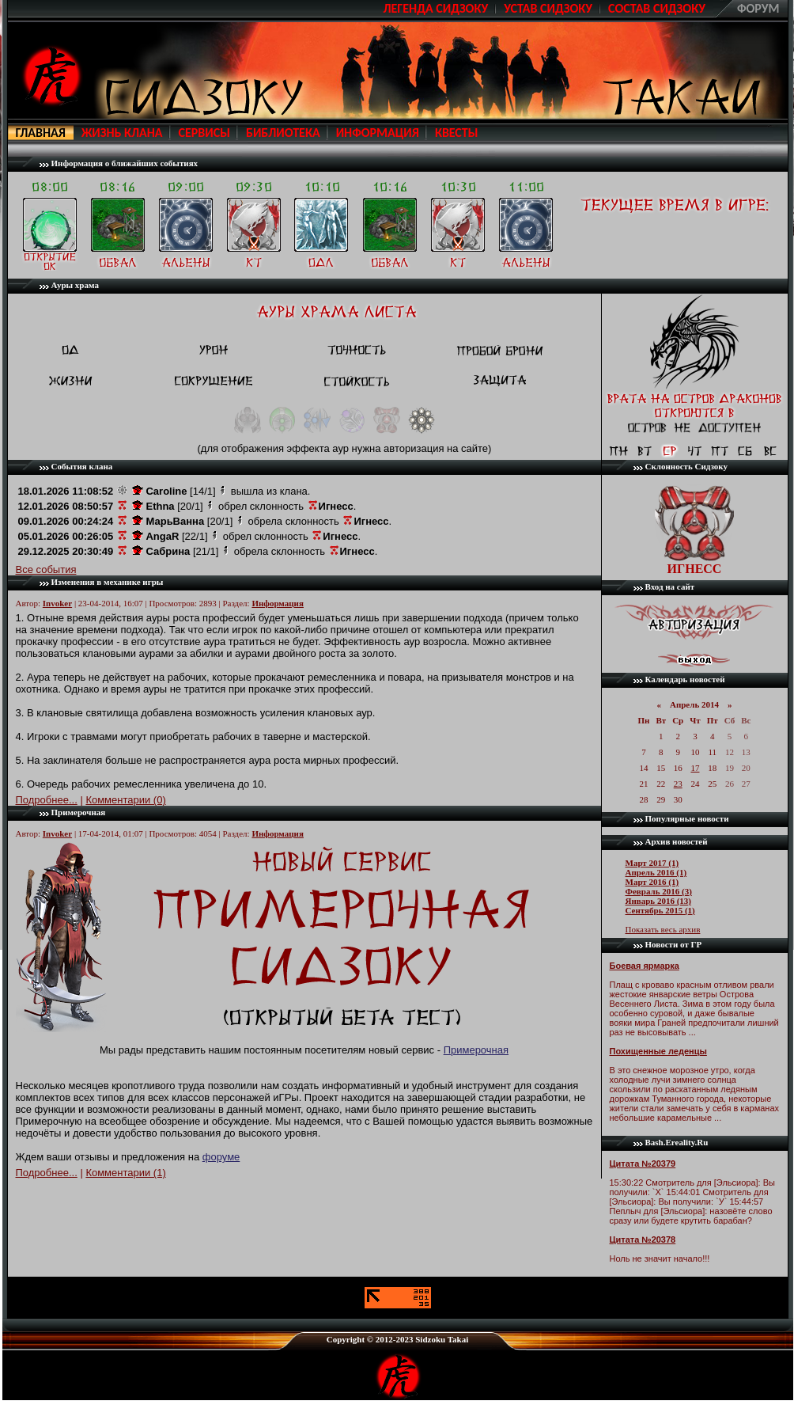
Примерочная (78, 812)
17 (694, 768)
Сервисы (204, 132)
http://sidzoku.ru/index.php (51, 76)
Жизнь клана (122, 132)
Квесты (456, 132)
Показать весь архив (663, 929)
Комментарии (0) (125, 800)
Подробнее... (47, 800)
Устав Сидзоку (548, 8)
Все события (46, 569)
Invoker (57, 603)
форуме (221, 1157)
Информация (377, 132)
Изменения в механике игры (107, 582)
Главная (41, 132)
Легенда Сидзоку (435, 8)
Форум (758, 8)
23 (678, 783)
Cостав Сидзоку (656, 8)
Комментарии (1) (125, 1173)
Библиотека (283, 132)
